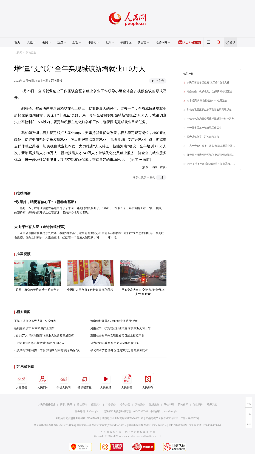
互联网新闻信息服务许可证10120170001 (77, 418)
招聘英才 (96, 404)
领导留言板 (85, 381)
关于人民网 (66, 404)
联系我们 (212, 404)
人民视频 (106, 381)
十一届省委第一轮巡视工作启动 (204, 127)
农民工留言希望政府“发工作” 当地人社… (209, 82)
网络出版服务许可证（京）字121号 (147, 425)
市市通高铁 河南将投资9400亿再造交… (208, 100)
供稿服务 (140, 404)
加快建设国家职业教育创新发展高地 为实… (211, 109)
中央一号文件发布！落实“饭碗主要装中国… (211, 145)
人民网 (18, 52)
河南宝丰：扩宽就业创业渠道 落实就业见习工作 (120, 328)
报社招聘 (82, 404)
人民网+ (42, 381)
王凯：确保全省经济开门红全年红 (35, 320)
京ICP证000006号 (178, 425)
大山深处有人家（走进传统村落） (40, 227)
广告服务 (111, 404)
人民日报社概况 (46, 404)
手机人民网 (63, 381)
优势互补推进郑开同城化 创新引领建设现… (211, 154)
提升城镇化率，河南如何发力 (203, 136)
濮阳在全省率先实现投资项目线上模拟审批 (117, 335)
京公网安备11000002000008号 (205, 425)
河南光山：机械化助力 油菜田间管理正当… (211, 91)
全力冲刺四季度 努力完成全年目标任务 (114, 342)
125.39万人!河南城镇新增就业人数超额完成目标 (44, 335)
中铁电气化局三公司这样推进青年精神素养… (211, 118)
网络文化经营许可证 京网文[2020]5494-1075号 (101, 425)
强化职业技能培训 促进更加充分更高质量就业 (119, 350)
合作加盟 (125, 404)
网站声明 (169, 404)
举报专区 (126, 42)
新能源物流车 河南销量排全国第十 (35, 328)
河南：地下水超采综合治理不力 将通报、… (211, 163)
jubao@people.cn (171, 411)
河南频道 (31, 52)
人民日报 (21, 381)
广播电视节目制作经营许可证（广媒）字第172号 (172, 418)
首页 (17, 42)
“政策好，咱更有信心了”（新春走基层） (46, 202)
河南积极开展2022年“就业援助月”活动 (114, 320)
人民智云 (127, 381)
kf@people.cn (94, 411)
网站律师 (183, 404)
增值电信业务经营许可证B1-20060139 (122, 418)
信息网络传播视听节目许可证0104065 (54, 425)
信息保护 (198, 404)
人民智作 (148, 381)
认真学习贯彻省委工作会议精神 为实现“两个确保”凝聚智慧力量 (54, 350)
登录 (232, 42)
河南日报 (56, 80)
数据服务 (154, 404)
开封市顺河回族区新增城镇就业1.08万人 (39, 342)
